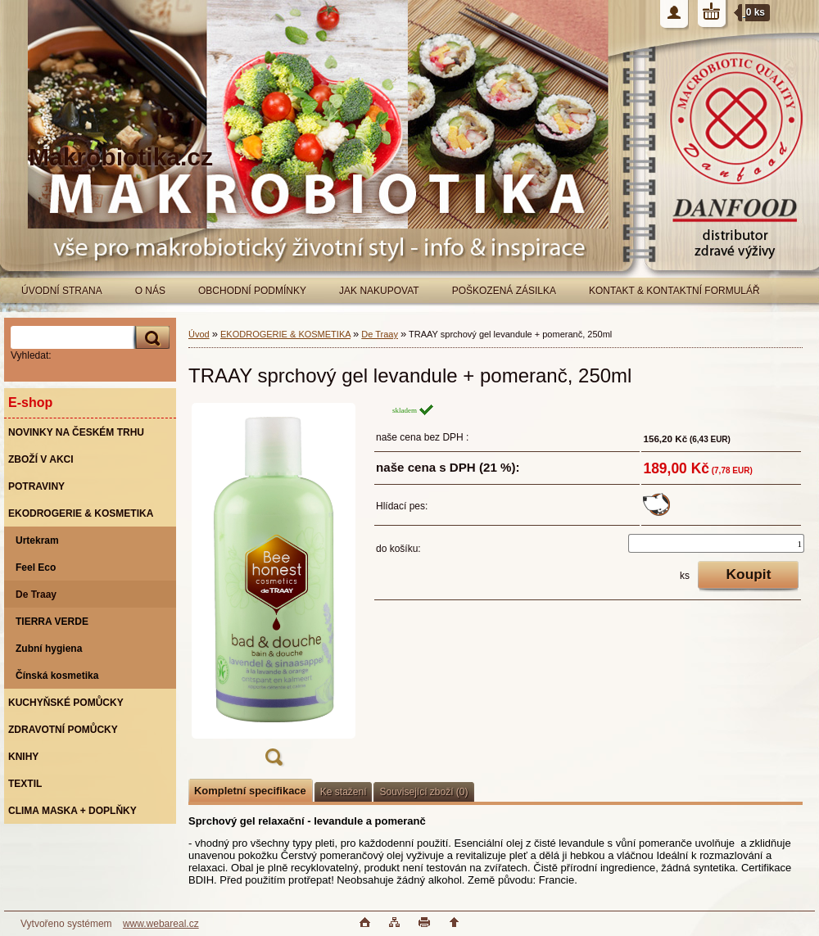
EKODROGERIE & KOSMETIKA (285, 334)
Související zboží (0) (423, 792)
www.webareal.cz (161, 923)
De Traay (379, 334)
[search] (149, 338)
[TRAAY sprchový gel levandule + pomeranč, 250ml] (273, 589)
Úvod (199, 334)
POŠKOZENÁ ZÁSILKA (504, 290)
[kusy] (716, 543)
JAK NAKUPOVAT (379, 290)
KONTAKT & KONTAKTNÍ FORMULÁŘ (674, 290)
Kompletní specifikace (250, 791)
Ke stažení (343, 792)
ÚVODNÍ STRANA (61, 290)
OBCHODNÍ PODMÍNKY (252, 290)
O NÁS (150, 290)
